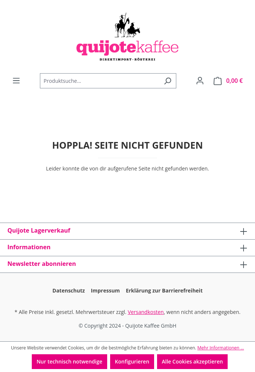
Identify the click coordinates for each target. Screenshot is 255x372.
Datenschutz (68, 290)
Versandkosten (146, 311)
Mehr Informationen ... (220, 348)
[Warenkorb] (228, 80)
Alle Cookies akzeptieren (192, 361)
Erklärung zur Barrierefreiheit (164, 290)
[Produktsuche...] (99, 80)
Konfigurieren (132, 361)
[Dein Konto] (200, 80)
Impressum (105, 290)
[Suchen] (167, 80)
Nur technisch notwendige (69, 361)
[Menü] (16, 80)
